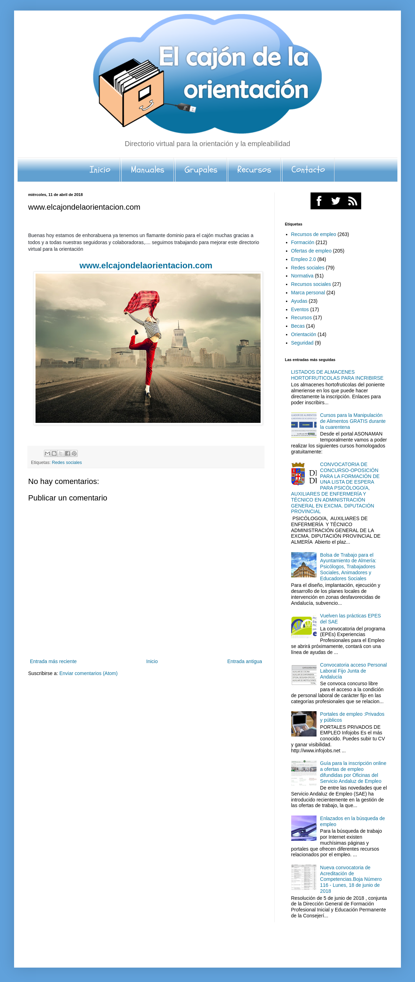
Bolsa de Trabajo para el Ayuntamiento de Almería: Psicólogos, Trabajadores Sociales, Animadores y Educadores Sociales (348, 566)
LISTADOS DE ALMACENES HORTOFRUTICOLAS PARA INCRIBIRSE (337, 375)
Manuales (147, 169)
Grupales (201, 169)
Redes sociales (67, 462)
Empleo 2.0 (303, 259)
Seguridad (302, 343)
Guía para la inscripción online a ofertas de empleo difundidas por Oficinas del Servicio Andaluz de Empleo (353, 772)
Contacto (308, 169)
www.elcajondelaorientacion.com (145, 265)
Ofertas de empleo (311, 251)
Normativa (302, 276)
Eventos (300, 309)
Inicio (100, 169)
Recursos (254, 169)
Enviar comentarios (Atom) (88, 673)
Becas (298, 326)
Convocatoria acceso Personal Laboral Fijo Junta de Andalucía (353, 671)
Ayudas (299, 301)
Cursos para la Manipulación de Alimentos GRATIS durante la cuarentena (353, 421)
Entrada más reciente (53, 661)
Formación (302, 242)
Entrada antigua (244, 661)
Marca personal (308, 292)
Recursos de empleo (313, 234)
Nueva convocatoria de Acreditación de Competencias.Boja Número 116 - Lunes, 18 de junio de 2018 (351, 879)
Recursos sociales (311, 284)
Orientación (304, 334)
